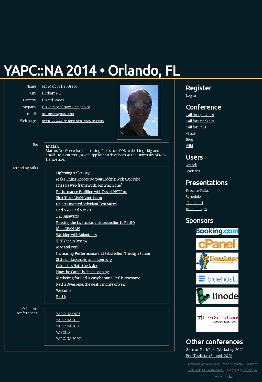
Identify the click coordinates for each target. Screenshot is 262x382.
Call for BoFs (196, 127)
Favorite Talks (197, 190)
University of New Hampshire (66, 107)
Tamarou (239, 363)
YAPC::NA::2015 (68, 314)
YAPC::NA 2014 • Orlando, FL (91, 70)
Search (191, 165)
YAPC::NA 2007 (68, 339)
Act (230, 376)
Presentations (207, 182)
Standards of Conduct (201, 363)
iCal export (194, 203)
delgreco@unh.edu (58, 114)
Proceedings (196, 209)
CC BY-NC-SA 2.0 (213, 370)
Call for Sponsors (200, 115)
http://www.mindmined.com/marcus (73, 121)
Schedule (193, 197)
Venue (191, 133)
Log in (191, 95)
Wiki (189, 146)
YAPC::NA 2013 (68, 320)
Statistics (193, 171)
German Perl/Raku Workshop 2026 (215, 350)
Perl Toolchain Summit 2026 (209, 356)
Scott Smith (194, 370)
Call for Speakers (200, 121)
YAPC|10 (63, 332)
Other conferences (214, 341)
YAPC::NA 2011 (67, 326)
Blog (189, 139)
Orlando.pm (250, 370)
